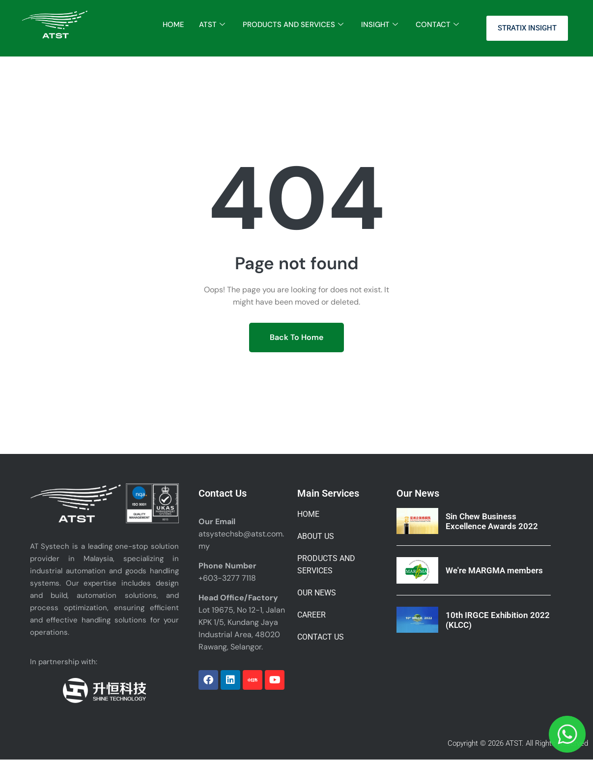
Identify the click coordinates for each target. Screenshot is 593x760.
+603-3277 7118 (227, 578)
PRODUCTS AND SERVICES (293, 25)
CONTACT (437, 25)
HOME (173, 24)
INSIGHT (379, 25)
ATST (212, 25)
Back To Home (296, 337)
